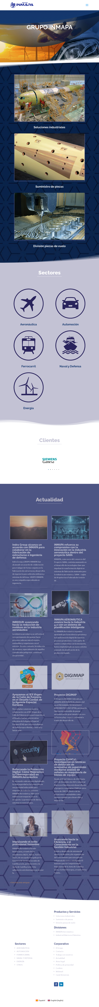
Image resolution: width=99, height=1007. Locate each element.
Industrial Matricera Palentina (68, 935)
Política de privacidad (64, 965)
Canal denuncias (62, 975)
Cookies (59, 968)
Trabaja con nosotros (64, 954)
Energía (28, 408)
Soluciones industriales (49, 127)
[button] (48, 469)
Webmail (59, 971)
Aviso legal (60, 961)
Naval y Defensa (70, 366)
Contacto (59, 951)
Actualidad (60, 958)
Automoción (70, 324)
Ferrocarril (28, 366)
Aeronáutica (28, 324)
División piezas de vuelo (49, 246)
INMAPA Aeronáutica (64, 931)
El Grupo (59, 948)
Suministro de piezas (49, 186)
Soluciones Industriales (65, 916)
